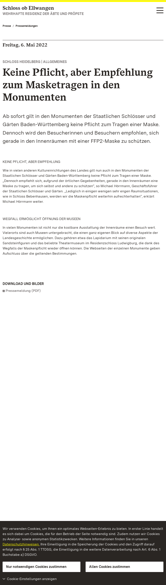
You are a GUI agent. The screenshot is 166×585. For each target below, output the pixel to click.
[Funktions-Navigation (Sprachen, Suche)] (159, 11)
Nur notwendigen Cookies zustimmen (36, 567)
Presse (7, 25)
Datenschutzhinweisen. (21, 544)
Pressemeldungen (27, 25)
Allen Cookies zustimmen (109, 567)
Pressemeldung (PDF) (23, 291)
